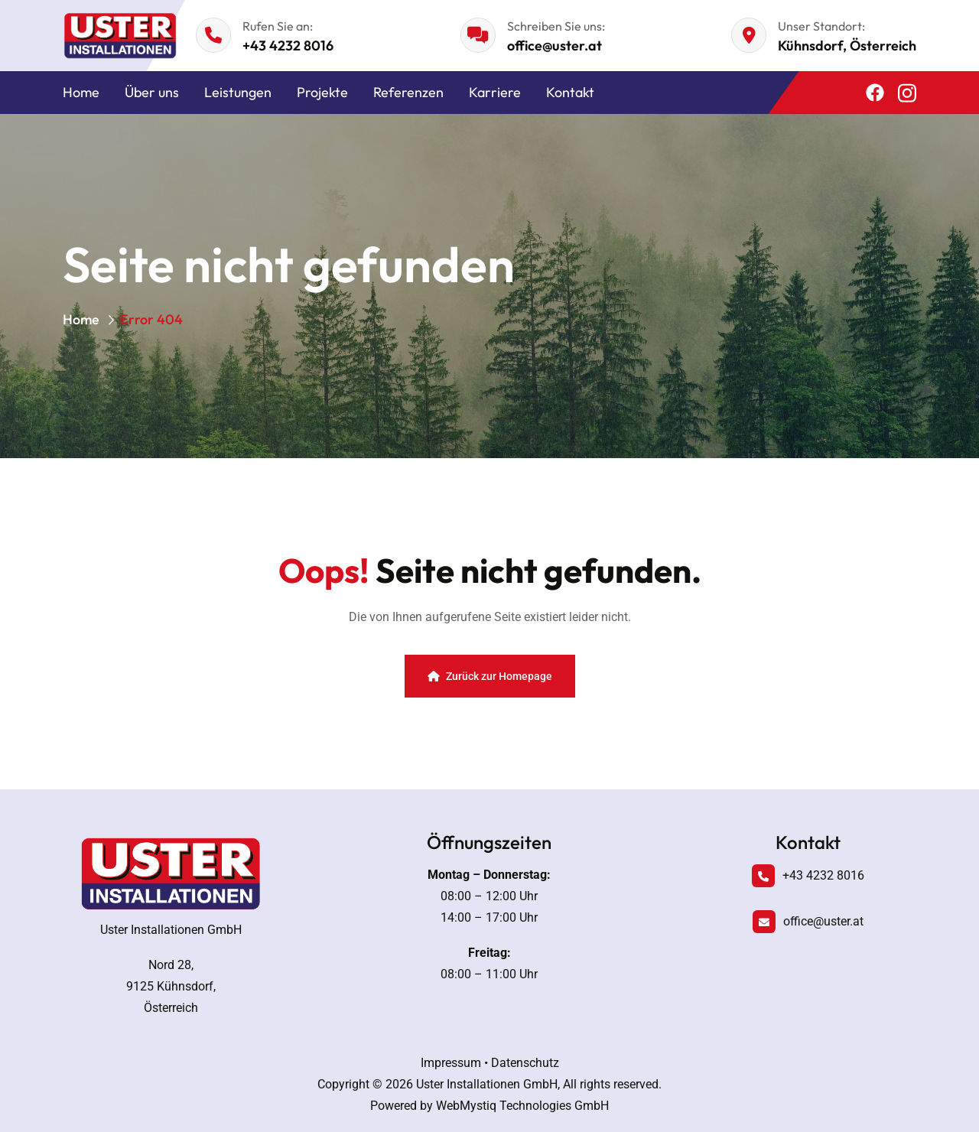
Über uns (152, 92)
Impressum (451, 1063)
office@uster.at (554, 45)
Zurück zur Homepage (490, 676)
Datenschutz (525, 1063)
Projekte (322, 92)
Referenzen (408, 92)
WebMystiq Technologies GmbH (522, 1105)
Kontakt (570, 92)
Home (81, 92)
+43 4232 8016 (287, 45)
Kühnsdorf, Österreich (847, 45)
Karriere (495, 92)
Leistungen (238, 92)
